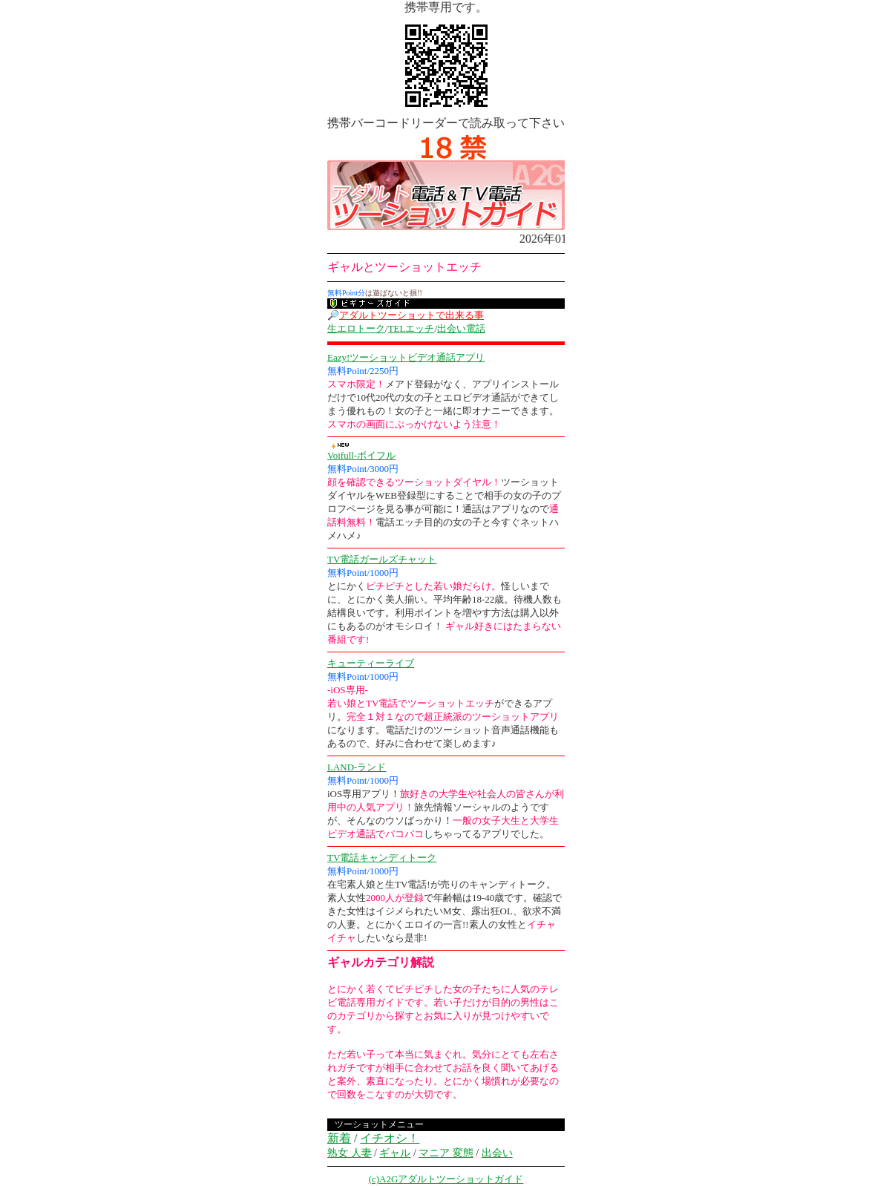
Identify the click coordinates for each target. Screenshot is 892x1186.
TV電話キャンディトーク (381, 857)
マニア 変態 (446, 1153)
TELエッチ (411, 328)
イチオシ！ (389, 1138)
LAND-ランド (356, 767)
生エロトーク (356, 328)
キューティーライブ (370, 663)
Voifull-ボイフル (361, 455)
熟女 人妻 (349, 1153)
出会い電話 (461, 328)
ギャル (394, 1153)
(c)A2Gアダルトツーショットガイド (446, 1179)
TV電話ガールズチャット (381, 559)
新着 (339, 1138)
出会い (497, 1153)
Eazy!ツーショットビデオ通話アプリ (406, 357)
